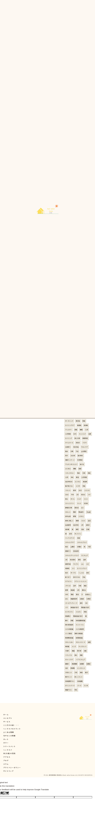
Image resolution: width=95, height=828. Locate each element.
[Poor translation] (6, 793)
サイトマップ (8, 771)
